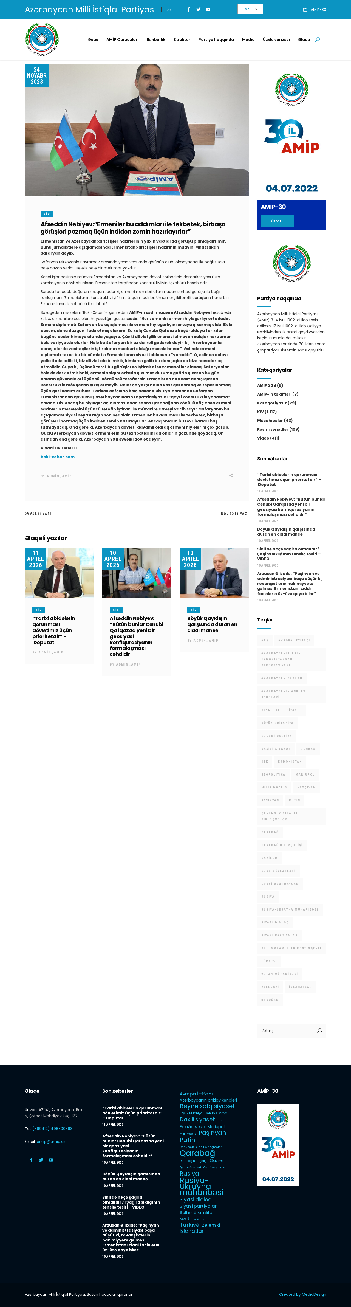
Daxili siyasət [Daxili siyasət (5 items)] (276, 749)
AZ (247, 9)
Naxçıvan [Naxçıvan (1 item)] (306, 787)
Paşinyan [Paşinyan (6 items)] (270, 800)
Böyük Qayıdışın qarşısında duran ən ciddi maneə (212, 624)
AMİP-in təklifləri (274, 394)
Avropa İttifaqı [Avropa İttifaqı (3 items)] (294, 640)
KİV (47, 214)
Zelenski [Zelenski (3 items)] (270, 987)
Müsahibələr (270, 420)
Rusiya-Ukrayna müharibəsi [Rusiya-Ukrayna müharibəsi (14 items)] (290, 909)
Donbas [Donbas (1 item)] (308, 749)
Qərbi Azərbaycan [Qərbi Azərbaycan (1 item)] (280, 884)
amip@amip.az (51, 1141)
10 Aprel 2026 (112, 559)
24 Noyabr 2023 (37, 75)
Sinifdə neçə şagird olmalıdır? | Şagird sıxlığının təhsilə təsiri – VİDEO (289, 554)
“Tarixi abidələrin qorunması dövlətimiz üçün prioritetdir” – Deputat (53, 630)
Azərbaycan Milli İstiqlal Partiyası (90, 9)
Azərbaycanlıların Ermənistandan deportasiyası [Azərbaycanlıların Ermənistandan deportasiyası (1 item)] (281, 659)
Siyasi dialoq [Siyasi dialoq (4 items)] (275, 922)
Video (263, 438)
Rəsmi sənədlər (272, 429)
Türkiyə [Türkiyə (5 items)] (269, 961)
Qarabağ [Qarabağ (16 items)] (270, 832)
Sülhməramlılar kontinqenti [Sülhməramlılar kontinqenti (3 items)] (291, 948)
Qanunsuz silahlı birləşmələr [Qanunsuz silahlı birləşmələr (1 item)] (279, 816)
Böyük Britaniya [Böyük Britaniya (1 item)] (277, 723)
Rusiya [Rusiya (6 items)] (268, 896)
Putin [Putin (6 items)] (294, 800)
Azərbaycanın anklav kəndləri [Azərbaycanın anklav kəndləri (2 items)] (283, 694)
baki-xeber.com (58, 457)
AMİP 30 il (266, 385)
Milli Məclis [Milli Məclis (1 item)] (274, 787)
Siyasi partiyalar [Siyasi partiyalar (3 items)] (279, 935)
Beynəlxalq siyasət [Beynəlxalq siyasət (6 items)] (281, 710)
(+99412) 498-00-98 (52, 1128)
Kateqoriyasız (272, 403)
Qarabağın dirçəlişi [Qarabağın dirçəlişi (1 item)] (282, 845)
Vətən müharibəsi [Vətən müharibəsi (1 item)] (279, 974)
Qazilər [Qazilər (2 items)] (269, 858)
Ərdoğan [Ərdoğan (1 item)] (270, 1000)
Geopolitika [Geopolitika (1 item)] (273, 774)
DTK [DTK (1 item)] (264, 762)
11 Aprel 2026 (35, 559)
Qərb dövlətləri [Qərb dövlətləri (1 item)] (278, 871)
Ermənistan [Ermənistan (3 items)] (290, 762)
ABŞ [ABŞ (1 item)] (265, 640)
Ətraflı (277, 221)
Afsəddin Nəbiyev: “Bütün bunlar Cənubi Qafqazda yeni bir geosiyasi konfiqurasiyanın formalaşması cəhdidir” (291, 507)
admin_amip (59, 476)
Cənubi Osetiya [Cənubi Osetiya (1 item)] (276, 736)
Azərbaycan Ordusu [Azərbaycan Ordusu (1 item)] (281, 678)
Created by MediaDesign (302, 1294)
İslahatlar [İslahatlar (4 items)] (300, 987)
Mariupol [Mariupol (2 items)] (305, 774)
